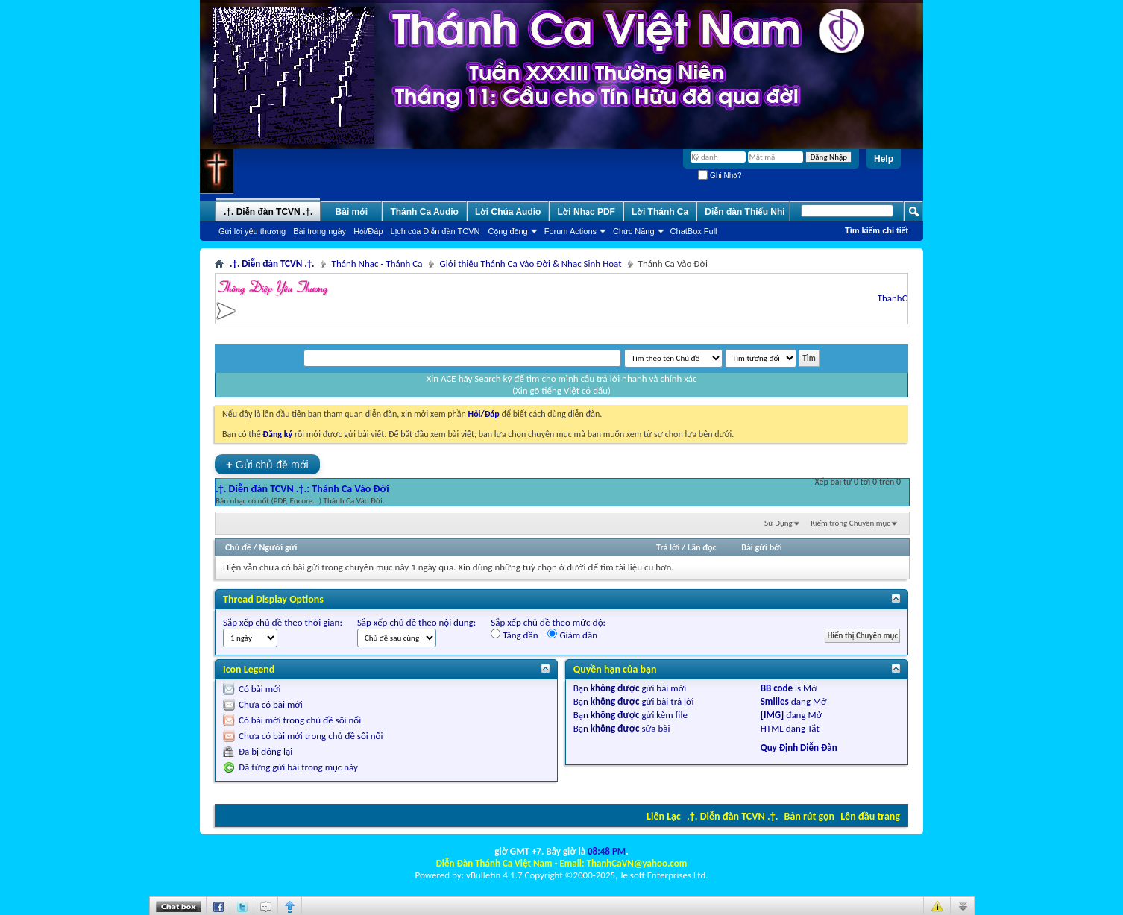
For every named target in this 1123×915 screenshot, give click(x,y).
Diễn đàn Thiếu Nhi (744, 212)
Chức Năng (634, 231)
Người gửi (278, 547)
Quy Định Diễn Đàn (799, 747)
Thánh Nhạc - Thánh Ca (377, 263)
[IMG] (772, 714)
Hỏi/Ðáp (368, 231)
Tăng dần (514, 635)
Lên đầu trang (870, 816)
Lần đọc (702, 547)
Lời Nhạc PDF (586, 212)
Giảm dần (572, 635)
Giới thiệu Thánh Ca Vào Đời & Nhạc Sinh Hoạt (531, 263)
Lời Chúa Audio (508, 212)
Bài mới (352, 212)
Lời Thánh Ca (660, 212)
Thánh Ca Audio (424, 212)
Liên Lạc (664, 816)
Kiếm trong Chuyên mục (850, 523)
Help (883, 159)
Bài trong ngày (319, 231)
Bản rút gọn (809, 816)
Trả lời (667, 547)
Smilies (775, 701)
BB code (777, 688)
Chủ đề (238, 547)
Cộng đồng (508, 231)
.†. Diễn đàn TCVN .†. (732, 816)
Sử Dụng (778, 523)
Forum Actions (570, 231)
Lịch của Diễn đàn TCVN (435, 231)
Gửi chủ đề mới (267, 464)
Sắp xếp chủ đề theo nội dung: (416, 622)
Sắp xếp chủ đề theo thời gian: (282, 622)
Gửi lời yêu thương (252, 231)
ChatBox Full (693, 231)
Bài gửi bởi (761, 547)
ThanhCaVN (904, 298)
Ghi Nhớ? (719, 176)
